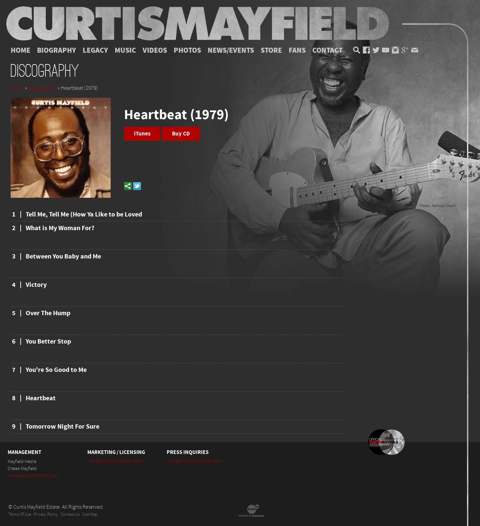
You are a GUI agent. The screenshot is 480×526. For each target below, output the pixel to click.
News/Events (231, 50)
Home (20, 50)
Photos (187, 50)
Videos (155, 50)
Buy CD (181, 133)
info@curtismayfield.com (114, 461)
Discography (42, 88)
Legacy (95, 50)
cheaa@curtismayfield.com (33, 475)
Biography (56, 50)
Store (271, 50)
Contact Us (70, 514)
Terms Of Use (19, 514)
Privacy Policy (46, 514)
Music (125, 50)
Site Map (89, 514)
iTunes (142, 133)
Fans (297, 50)
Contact (327, 50)
